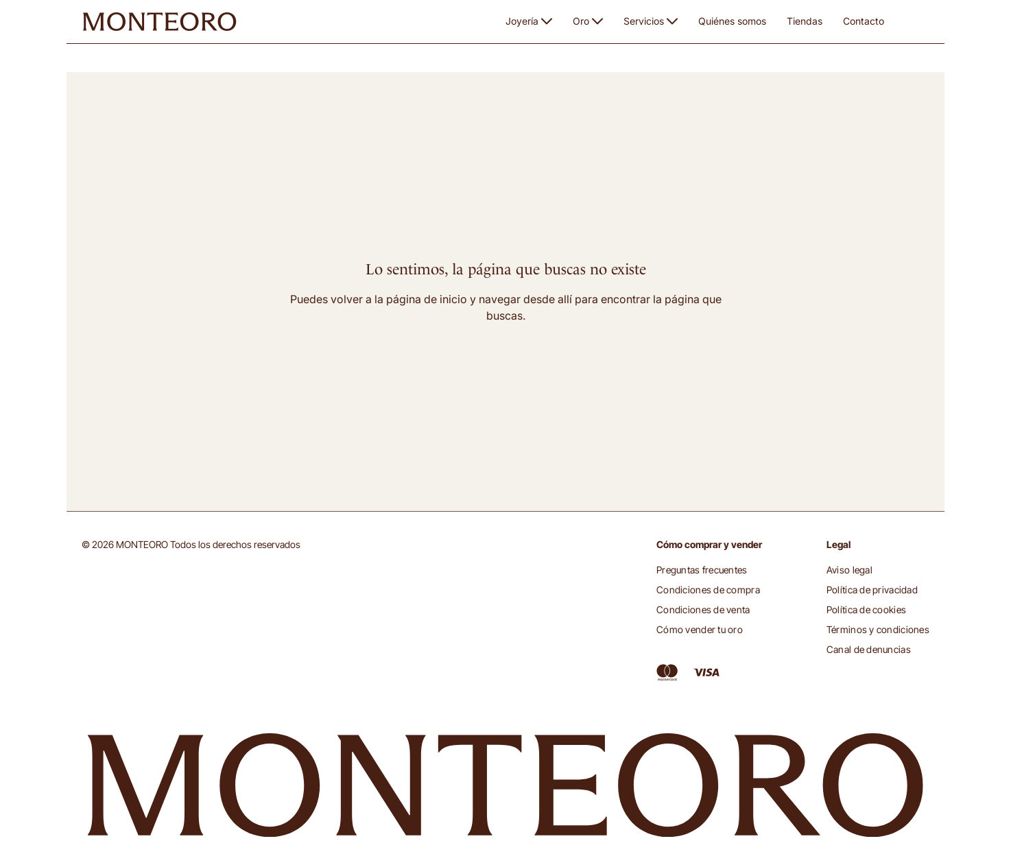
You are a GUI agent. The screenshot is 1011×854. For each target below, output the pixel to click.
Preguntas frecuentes (702, 570)
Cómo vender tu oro (699, 629)
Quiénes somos (732, 21)
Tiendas (804, 21)
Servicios (650, 21)
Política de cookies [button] (866, 609)
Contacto (863, 21)
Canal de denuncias (868, 649)
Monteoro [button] (104, 64)
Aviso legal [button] (849, 570)
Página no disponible (183, 65)
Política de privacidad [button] (872, 589)
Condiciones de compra (708, 589)
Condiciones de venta (703, 609)
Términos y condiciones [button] (877, 629)
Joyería (529, 21)
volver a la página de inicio (399, 299)
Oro (588, 21)
